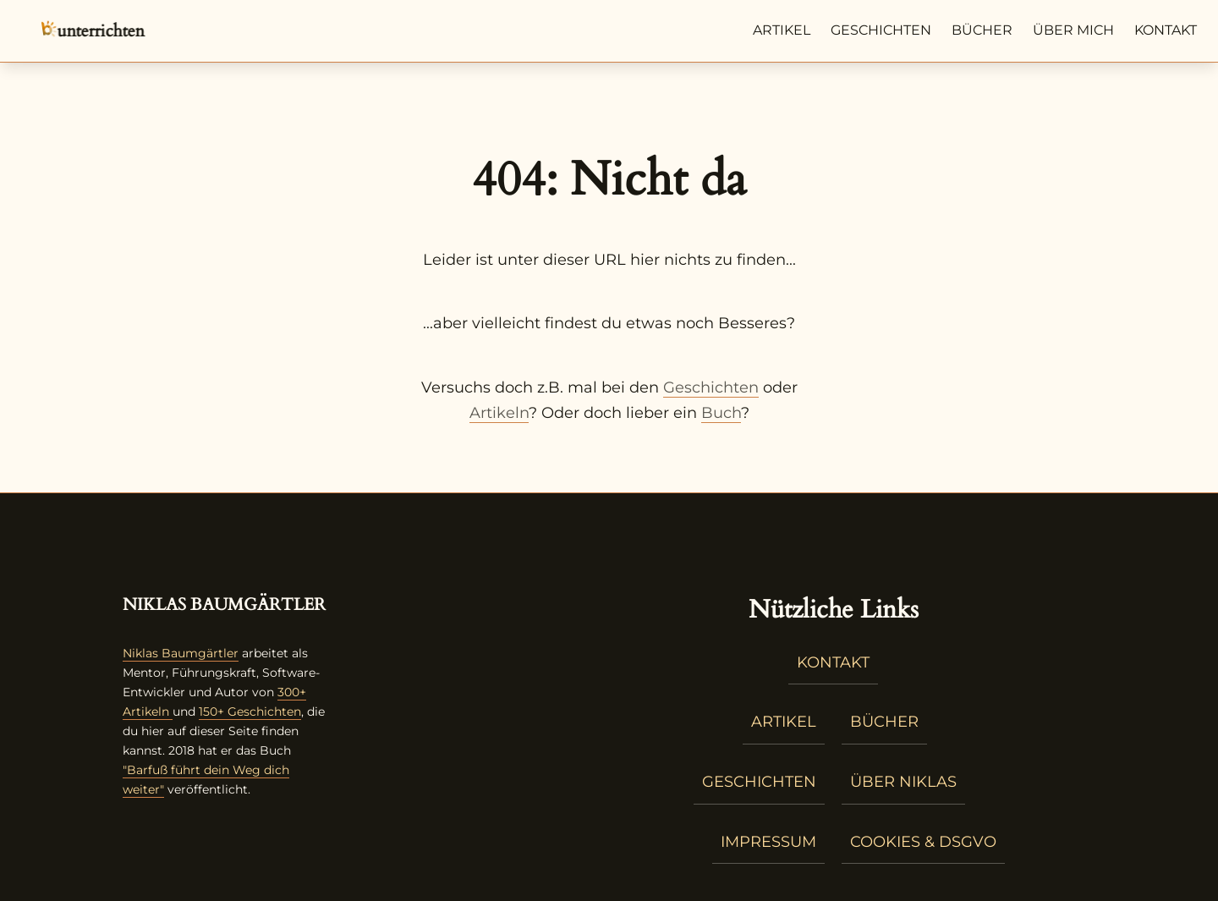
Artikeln (499, 413)
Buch (721, 413)
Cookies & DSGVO (923, 841)
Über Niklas (903, 781)
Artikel (781, 30)
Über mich (1073, 30)
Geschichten (881, 30)
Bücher (982, 30)
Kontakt (1165, 30)
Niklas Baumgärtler (181, 653)
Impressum (768, 841)
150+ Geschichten (250, 711)
